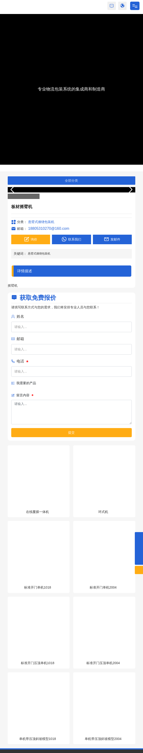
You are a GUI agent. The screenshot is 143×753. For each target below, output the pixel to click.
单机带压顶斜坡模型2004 (103, 739)
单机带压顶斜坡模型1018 (37, 739)
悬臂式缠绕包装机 (41, 222)
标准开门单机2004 (103, 587)
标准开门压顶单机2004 (103, 663)
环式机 (103, 512)
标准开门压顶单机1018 (37, 663)
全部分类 (71, 180)
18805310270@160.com (48, 228)
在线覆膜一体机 (37, 512)
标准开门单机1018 (37, 587)
